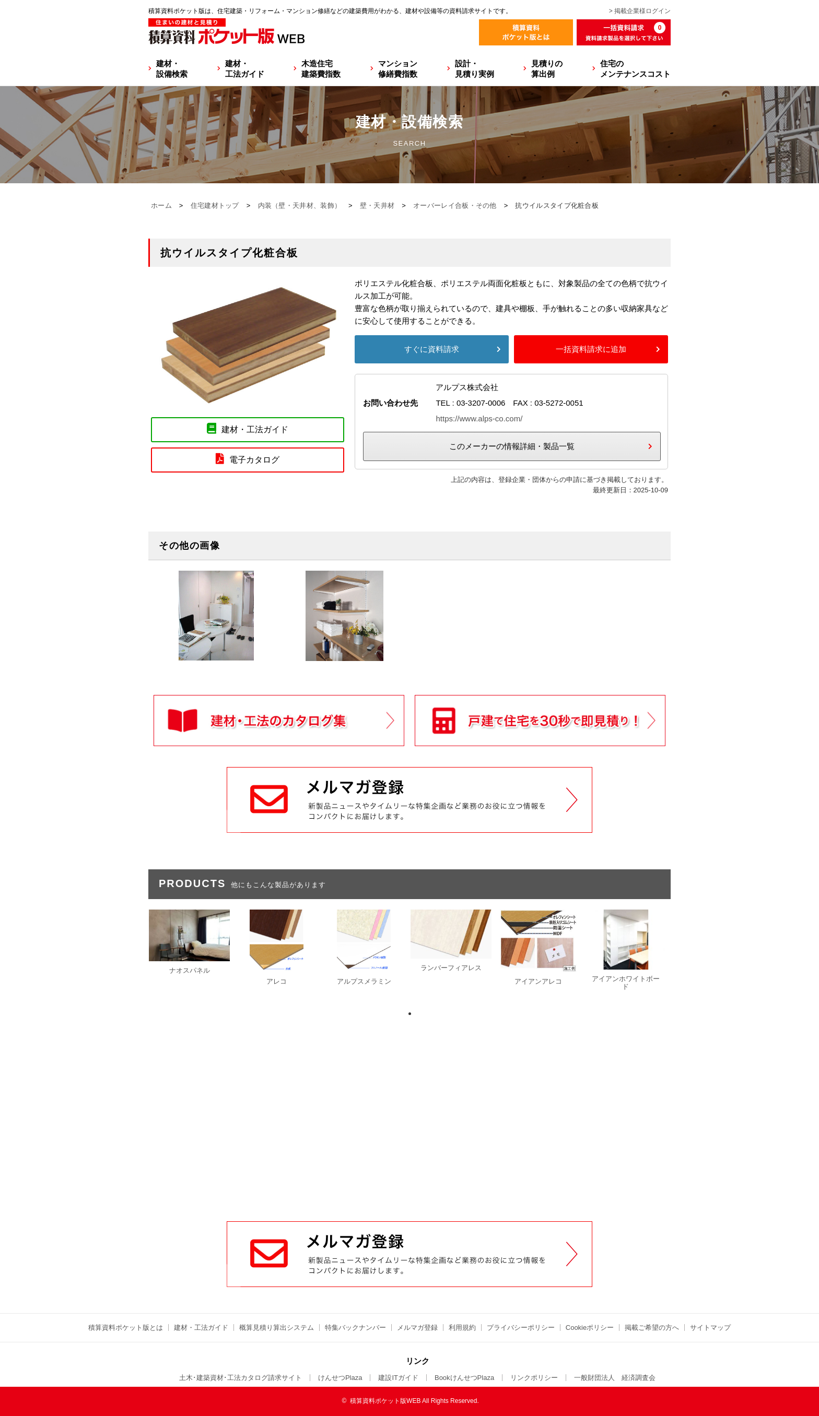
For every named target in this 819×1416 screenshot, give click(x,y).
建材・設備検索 (172, 68)
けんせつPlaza (340, 1378)
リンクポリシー (534, 1378)
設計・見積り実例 (474, 68)
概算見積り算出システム (276, 1327)
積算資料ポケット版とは (125, 1327)
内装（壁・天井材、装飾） (300, 205)
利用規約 (462, 1327)
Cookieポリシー (590, 1327)
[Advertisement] (409, 1141)
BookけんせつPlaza (464, 1378)
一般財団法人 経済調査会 (615, 1378)
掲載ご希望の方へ (652, 1327)
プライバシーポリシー (521, 1327)
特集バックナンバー (355, 1327)
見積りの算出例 (547, 68)
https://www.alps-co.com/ (479, 418)
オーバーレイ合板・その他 (455, 205)
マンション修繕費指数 (397, 68)
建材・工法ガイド (244, 68)
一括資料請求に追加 (591, 349)
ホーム (161, 205)
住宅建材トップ (215, 205)
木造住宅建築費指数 (321, 68)
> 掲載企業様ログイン (640, 11)
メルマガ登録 (417, 1327)
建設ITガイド (398, 1378)
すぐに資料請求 (431, 349)
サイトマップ (710, 1327)
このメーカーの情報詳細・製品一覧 (512, 446)
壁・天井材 (377, 205)
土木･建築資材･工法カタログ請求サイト (240, 1378)
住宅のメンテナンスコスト (635, 68)
